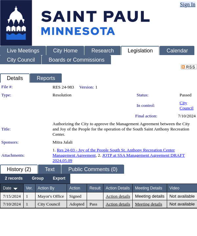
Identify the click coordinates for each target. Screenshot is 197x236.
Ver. (29, 188)
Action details (118, 196)
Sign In (187, 4)
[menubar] (35, 179)
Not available (182, 196)
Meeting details (149, 196)
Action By (46, 188)
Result (94, 188)
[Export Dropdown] (59, 179)
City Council (186, 105)
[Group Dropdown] (38, 179)
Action (74, 188)
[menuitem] (13, 178)
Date (7, 188)
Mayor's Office (51, 196)
